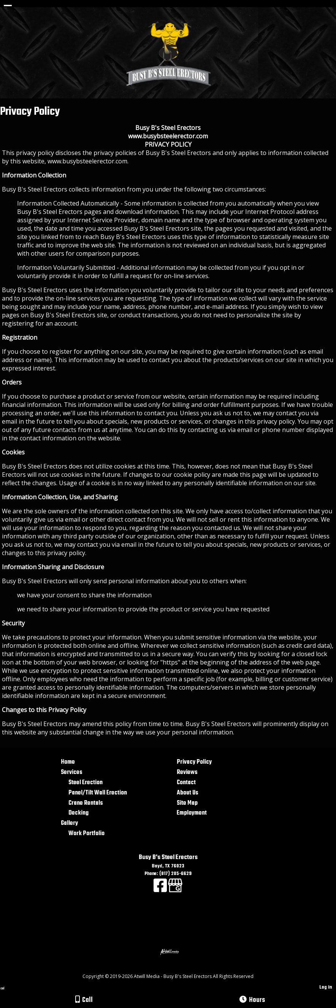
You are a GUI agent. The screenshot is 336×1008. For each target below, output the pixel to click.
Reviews (187, 772)
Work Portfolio (86, 833)
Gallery (69, 823)
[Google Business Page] (175, 890)
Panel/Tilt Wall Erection (97, 793)
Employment (192, 813)
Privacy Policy (194, 762)
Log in (325, 987)
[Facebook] (161, 890)
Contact (186, 782)
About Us (187, 793)
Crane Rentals (85, 803)
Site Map (187, 803)
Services (71, 772)
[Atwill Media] (175, 968)
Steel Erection (85, 782)
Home (68, 762)
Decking (78, 813)
